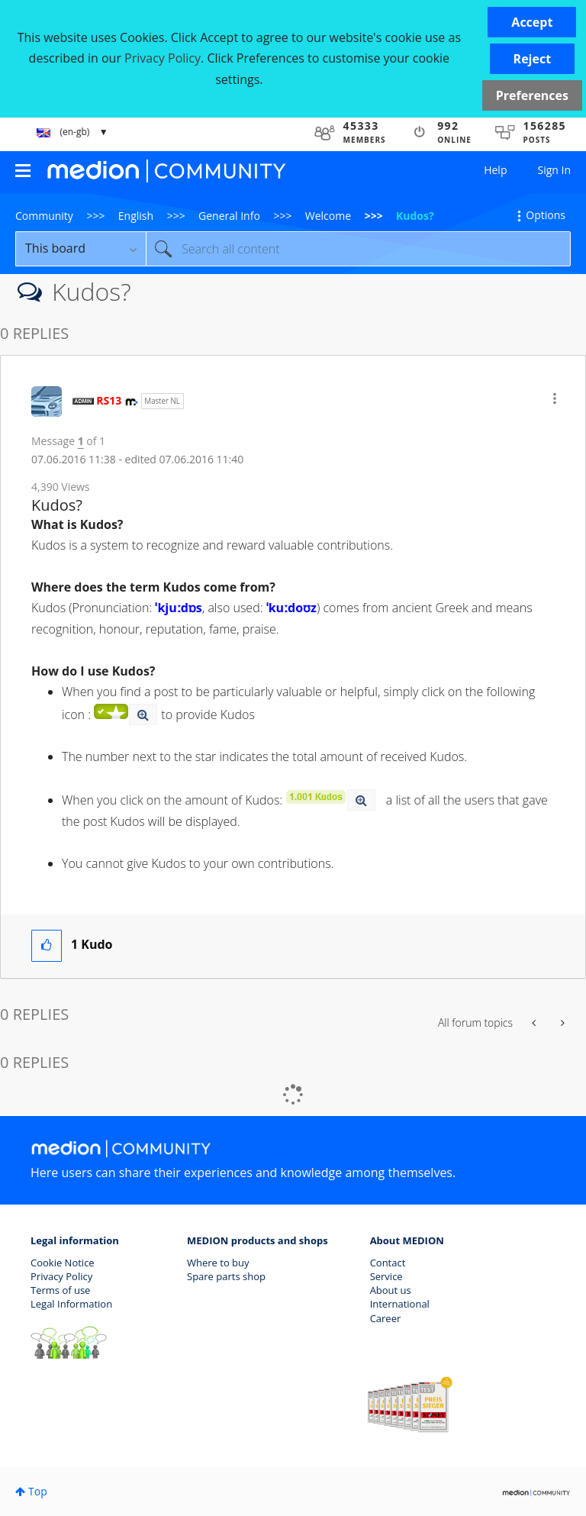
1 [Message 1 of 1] (81, 441)
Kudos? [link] (415, 215)
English (135, 215)
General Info (229, 215)
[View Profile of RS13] (108, 400)
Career (385, 1318)
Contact (388, 1262)
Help (495, 170)
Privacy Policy (61, 1276)
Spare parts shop (226, 1276)
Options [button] (545, 215)
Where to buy (218, 1262)
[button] (532, 22)
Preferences (532, 95)
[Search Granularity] (80, 248)
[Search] (358, 248)
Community (44, 215)
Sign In (554, 170)
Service (386, 1276)
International (400, 1304)
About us (390, 1290)
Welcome (328, 215)
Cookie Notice (63, 1262)
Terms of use (60, 1290)
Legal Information (71, 1304)
